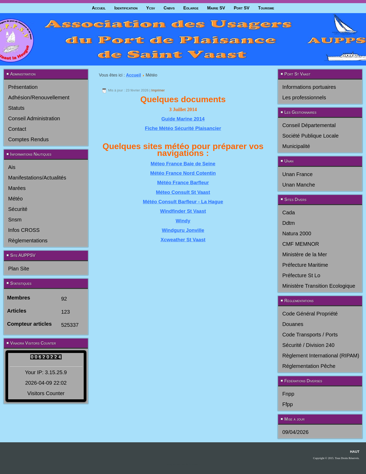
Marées (17, 188)
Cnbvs (169, 8)
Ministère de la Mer (304, 254)
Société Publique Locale (310, 136)
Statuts (16, 108)
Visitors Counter (46, 393)
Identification (126, 8)
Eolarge (191, 8)
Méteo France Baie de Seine (183, 163)
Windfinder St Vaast (183, 211)
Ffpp (287, 404)
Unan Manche (298, 185)
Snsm (15, 219)
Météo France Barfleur (183, 182)
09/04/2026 (295, 432)
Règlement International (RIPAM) (320, 355)
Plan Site (18, 268)
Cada (288, 212)
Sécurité (17, 209)
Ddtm (288, 223)
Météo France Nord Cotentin (183, 173)
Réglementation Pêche (308, 366)
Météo (15, 198)
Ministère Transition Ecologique (318, 286)
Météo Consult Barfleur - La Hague (183, 201)
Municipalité (296, 146)
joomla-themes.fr (190, 464)
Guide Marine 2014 (183, 119)
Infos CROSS (24, 230)
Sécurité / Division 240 (308, 345)
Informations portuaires (309, 87)
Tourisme (266, 8)
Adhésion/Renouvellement (39, 97)
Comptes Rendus (28, 139)
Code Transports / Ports (310, 334)
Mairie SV (216, 8)
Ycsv (150, 8)
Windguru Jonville (183, 230)
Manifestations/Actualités (37, 178)
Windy (183, 221)
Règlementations (27, 240)
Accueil (99, 8)
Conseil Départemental (309, 125)
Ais (11, 167)
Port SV (242, 8)
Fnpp (288, 394)
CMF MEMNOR (300, 244)
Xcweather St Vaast (183, 239)
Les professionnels (304, 97)
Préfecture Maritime (305, 265)
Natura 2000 (296, 233)
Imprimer (158, 90)
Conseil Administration (34, 118)
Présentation (23, 87)
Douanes (292, 324)
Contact (17, 129)
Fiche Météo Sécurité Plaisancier (183, 128)
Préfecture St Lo (301, 275)
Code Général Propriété (310, 314)
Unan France (297, 174)
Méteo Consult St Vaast (183, 192)
